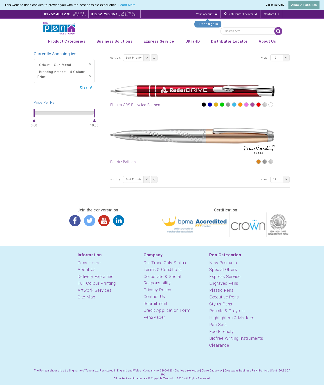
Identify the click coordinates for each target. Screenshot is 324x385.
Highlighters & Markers (231, 317)
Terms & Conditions (163, 269)
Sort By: (115, 57)
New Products (223, 262)
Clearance (219, 345)
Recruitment (156, 303)
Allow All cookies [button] (304, 5)
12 (281, 57)
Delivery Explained (95, 276)
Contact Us (271, 14)
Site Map (86, 297)
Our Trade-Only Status (165, 262)
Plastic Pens (221, 290)
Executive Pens (224, 297)
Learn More (127, 5)
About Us (87, 269)
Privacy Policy (157, 289)
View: (264, 57)
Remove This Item (89, 64)
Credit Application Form (167, 310)
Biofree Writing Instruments (236, 338)
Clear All (87, 87)
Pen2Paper (154, 317)
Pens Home (89, 262)
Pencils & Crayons (227, 310)
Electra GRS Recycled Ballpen (135, 105)
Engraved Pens (223, 283)
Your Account (206, 14)
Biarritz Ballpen (123, 162)
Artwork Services (94, 290)
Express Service (225, 276)
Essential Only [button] (275, 4)
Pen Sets (218, 324)
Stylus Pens (220, 304)
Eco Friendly (221, 331)
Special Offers (223, 269)
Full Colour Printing (97, 283)
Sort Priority (138, 57)
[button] (137, 5)
